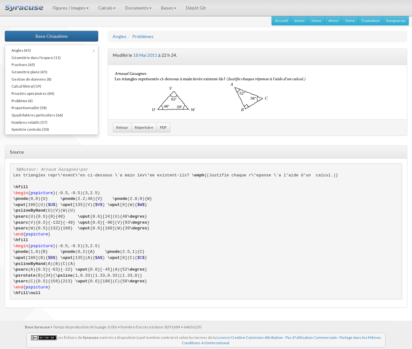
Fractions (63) (23, 64)
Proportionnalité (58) (29, 107)
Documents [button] (138, 7)
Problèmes (143, 36)
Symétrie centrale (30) (30, 129)
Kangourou (395, 20)
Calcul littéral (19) (26, 86)
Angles (120, 36)
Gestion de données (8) (31, 79)
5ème (316, 20)
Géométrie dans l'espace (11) (36, 57)
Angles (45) (21, 50)
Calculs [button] (107, 7)
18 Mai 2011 (145, 55)
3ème (350, 20)
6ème (299, 20)
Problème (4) (22, 100)
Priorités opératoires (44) (32, 93)
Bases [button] (168, 7)
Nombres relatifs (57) (29, 122)
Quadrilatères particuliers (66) (37, 115)
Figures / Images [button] (71, 7)
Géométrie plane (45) (29, 71)
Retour (122, 127)
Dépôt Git (196, 7)
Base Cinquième (52, 36)
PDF (163, 127)
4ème (333, 20)
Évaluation (371, 20)
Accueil (281, 20)
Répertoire (144, 127)
